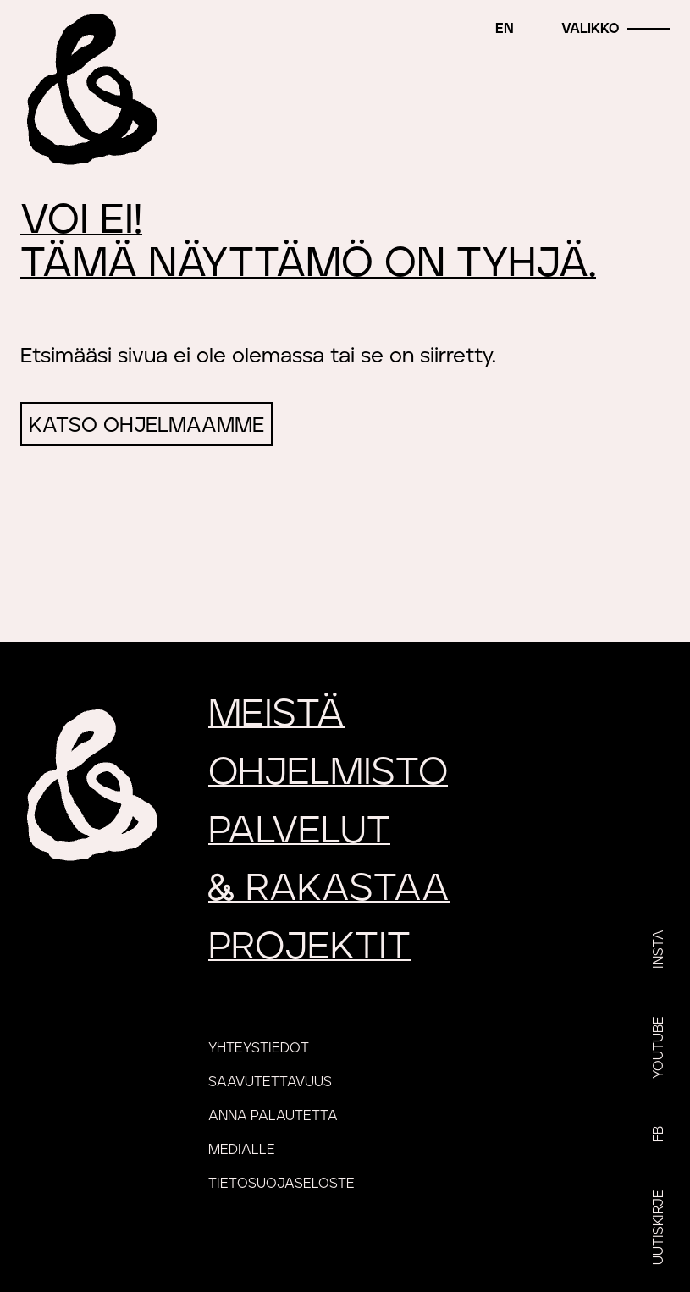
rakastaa (329, 889)
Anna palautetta (273, 1116)
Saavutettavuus (270, 1082)
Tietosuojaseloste (281, 1183)
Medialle (241, 1150)
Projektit (309, 947)
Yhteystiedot (258, 1048)
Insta (658, 949)
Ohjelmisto (328, 773)
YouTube (658, 1047)
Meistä (276, 714)
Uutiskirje (658, 1227)
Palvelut (299, 831)
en (504, 29)
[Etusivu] (89, 89)
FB (658, 1134)
